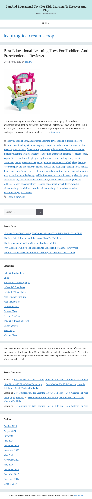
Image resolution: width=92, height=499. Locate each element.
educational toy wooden (68, 145)
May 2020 (8, 464)
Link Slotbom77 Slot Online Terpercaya (23, 384)
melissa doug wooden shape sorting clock (49, 171)
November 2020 (11, 460)
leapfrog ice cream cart (51, 153)
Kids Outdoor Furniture (15, 297)
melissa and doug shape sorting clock (62, 166)
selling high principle (14, 397)
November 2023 (11, 450)
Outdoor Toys (10, 311)
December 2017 (11, 474)
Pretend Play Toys (12, 316)
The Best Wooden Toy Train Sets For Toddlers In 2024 (30, 243)
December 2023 (11, 445)
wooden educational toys (24, 184)
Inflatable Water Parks (14, 287)
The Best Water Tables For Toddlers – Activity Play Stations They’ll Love (39, 252)
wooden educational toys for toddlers (50, 188)
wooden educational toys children (54, 184)
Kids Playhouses (12, 301)
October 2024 (10, 426)
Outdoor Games (11, 306)
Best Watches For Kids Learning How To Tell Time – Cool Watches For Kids (51, 379)
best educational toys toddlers (21, 145)
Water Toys (9, 330)
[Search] (39, 212)
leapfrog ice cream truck (15, 158)
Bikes (6, 277)
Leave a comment (16, 197)
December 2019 (11, 469)
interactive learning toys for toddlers (21, 153)
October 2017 (10, 483)
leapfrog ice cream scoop (75, 153)
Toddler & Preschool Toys (69, 140)
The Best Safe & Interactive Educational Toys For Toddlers (32, 238)
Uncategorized (11, 325)
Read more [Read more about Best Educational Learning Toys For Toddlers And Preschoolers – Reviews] (56, 132)
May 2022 (8, 455)
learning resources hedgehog (28, 162)
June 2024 (8, 440)
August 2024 (10, 431)
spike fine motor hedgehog (22, 175)
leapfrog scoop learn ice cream (43, 158)
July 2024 (8, 436)
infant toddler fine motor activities (67, 149)
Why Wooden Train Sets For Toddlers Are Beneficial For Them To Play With (41, 247)
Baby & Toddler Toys (17, 140)
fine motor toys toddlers (38, 149)
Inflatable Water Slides (14, 292)
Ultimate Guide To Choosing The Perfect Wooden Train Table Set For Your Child (43, 233)
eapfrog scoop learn (46, 145)
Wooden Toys (10, 335)
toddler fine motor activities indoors (53, 175)
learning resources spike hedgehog (60, 162)
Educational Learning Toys (42, 140)
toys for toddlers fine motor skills (32, 179)
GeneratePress (78, 495)
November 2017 (11, 479)
